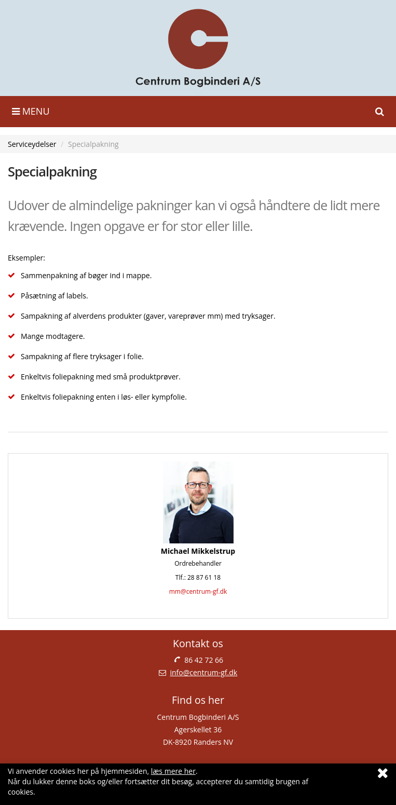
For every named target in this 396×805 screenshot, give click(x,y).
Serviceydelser (32, 144)
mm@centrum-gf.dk (198, 591)
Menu (31, 111)
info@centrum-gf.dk (204, 672)
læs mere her (173, 771)
